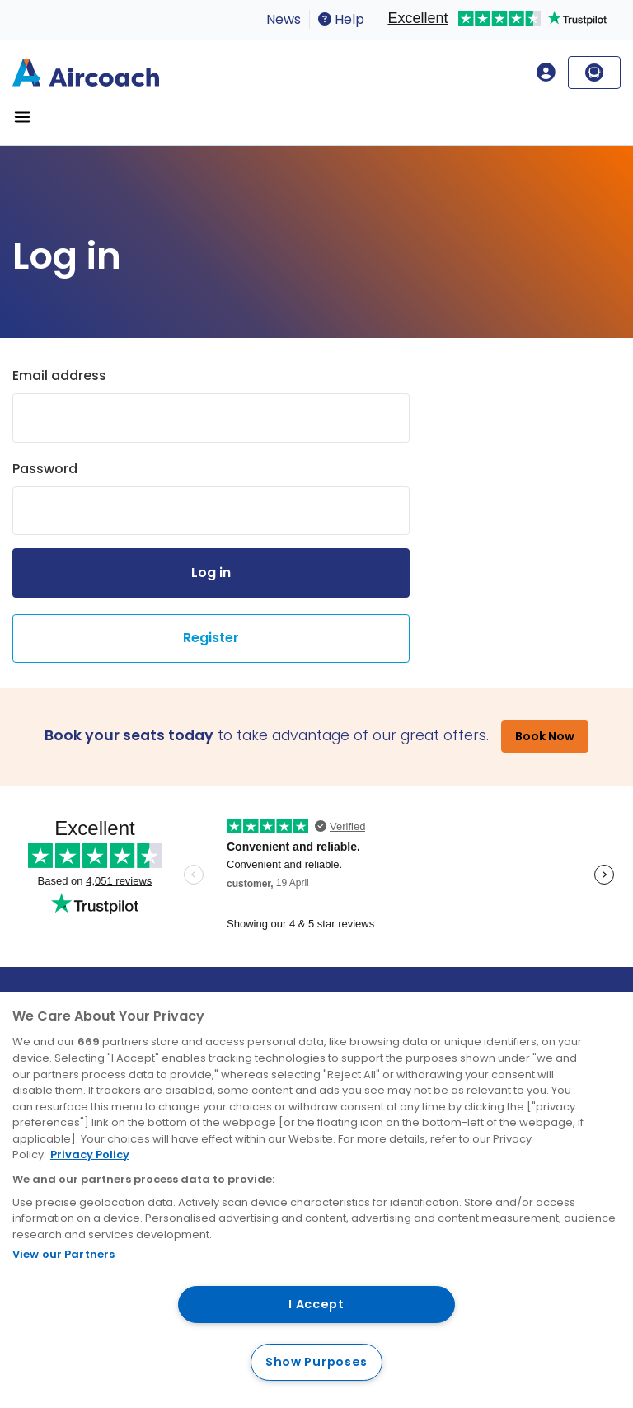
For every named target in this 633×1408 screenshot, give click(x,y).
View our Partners (63, 1254)
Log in (211, 572)
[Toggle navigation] (22, 117)
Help (341, 19)
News (283, 19)
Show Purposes (316, 1362)
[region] (316, 1200)
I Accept (316, 1304)
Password (44, 468)
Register (211, 637)
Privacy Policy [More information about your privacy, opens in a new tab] (89, 1154)
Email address (59, 375)
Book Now (544, 736)
